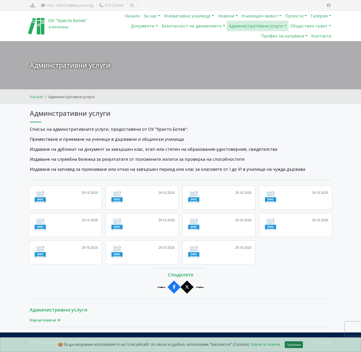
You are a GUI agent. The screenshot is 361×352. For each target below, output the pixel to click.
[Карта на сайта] (32, 5)
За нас (151, 16)
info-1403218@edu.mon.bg (67, 5)
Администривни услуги (58, 310)
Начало (132, 16)
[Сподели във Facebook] (174, 287)
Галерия (320, 16)
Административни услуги (256, 26)
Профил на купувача (283, 36)
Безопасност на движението (192, 26)
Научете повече (265, 344)
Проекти (294, 16)
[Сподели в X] (187, 287)
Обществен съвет (309, 26)
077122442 (111, 5)
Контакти (321, 36)
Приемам (294, 344)
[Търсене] (132, 5)
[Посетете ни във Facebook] (328, 5)
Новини (226, 16)
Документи (143, 26)
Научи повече (45, 320)
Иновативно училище (188, 16)
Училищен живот (260, 16)
